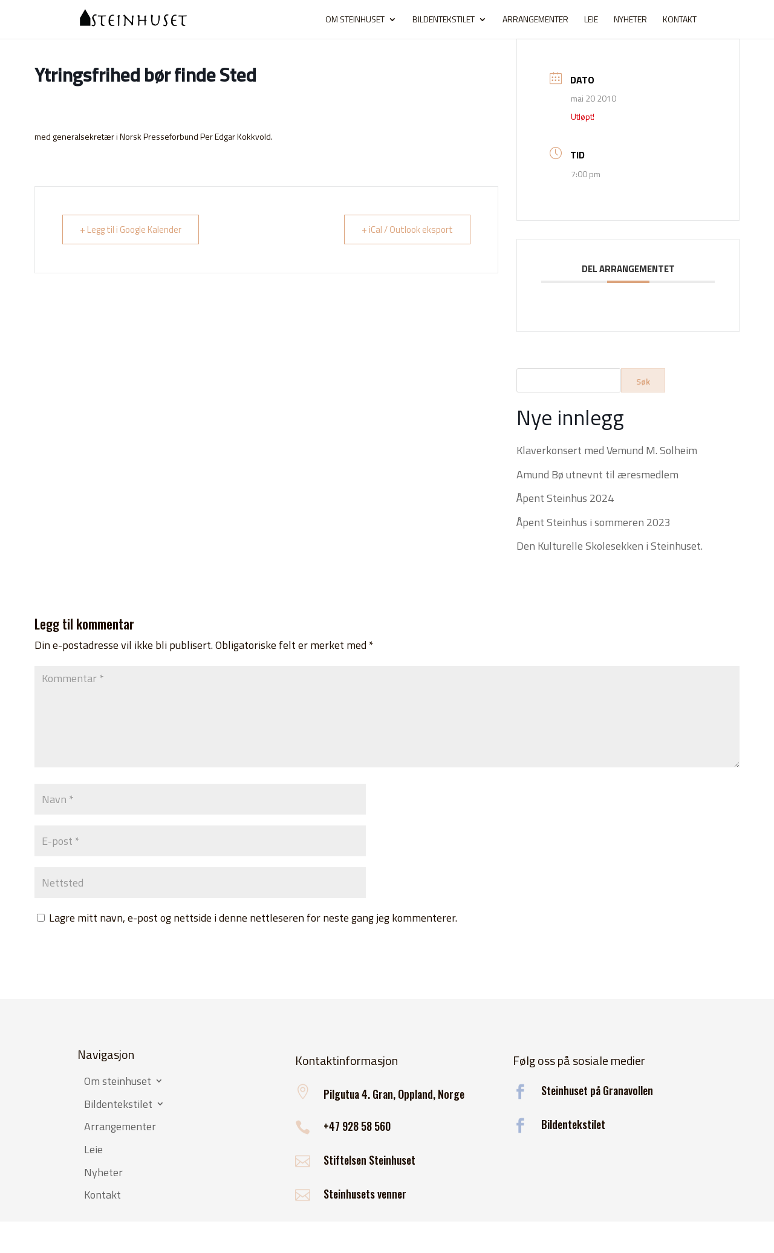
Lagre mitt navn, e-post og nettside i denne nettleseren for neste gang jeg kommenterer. (253, 918)
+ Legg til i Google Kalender (130, 229)
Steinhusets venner (365, 1194)
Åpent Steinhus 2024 (565, 498)
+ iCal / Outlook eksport (407, 229)
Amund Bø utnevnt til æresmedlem (597, 474)
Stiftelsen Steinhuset (369, 1160)
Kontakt (680, 20)
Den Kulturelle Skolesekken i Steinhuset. (609, 546)
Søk (643, 381)
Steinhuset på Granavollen (597, 1090)
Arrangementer (535, 20)
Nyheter (630, 20)
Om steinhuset (355, 20)
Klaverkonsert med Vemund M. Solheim (606, 450)
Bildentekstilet (443, 20)
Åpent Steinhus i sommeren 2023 (593, 522)
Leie (591, 20)
